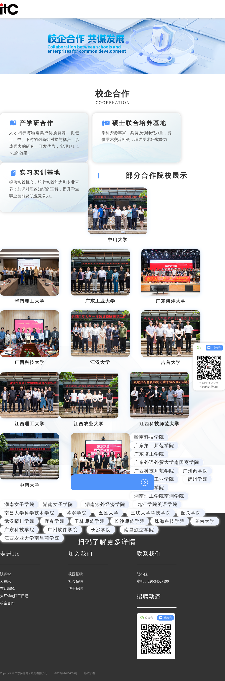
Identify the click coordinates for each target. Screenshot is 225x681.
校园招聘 (75, 574)
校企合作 (7, 603)
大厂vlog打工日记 (14, 596)
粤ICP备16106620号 (66, 673)
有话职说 (7, 589)
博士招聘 (75, 589)
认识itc (5, 574)
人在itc (5, 581)
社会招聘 (75, 581)
